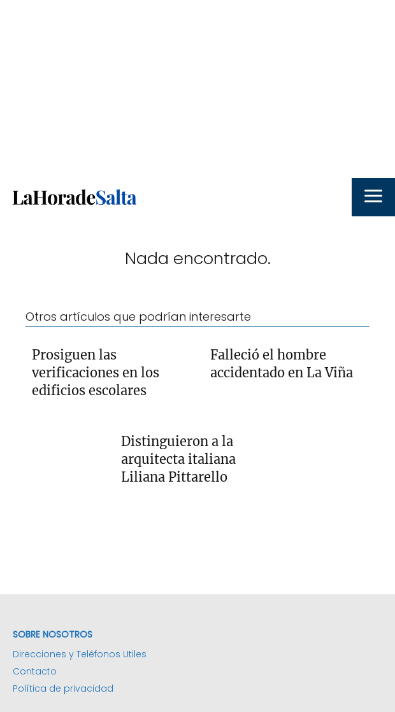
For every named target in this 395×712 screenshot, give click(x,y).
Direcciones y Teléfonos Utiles (80, 654)
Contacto (35, 671)
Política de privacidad (63, 688)
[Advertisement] (197, 89)
